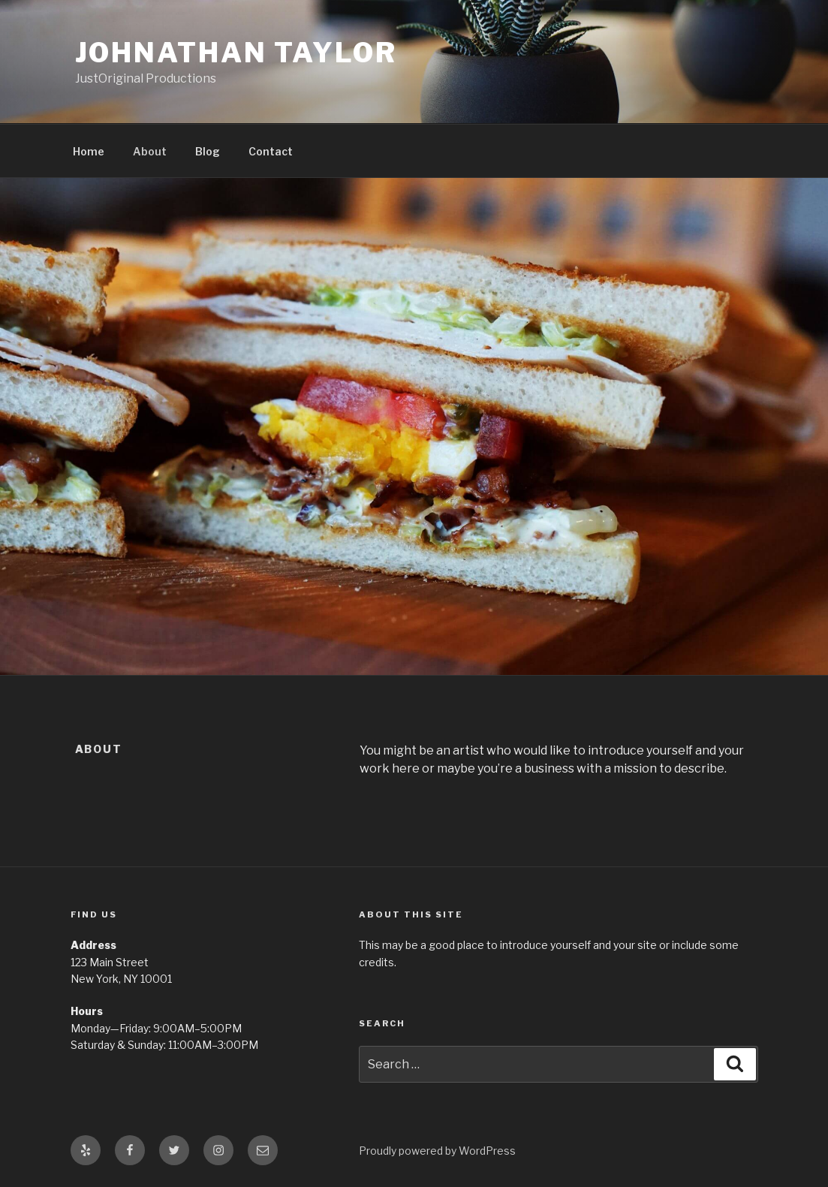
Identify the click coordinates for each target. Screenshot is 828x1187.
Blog (207, 151)
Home (88, 151)
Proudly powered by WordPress (437, 1150)
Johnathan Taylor (236, 52)
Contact (270, 151)
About (150, 151)
